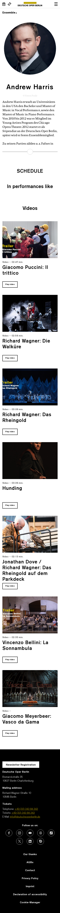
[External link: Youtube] (30, 833)
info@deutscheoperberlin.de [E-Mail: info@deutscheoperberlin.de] (25, 817)
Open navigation (56, 4)
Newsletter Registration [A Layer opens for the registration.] (21, 765)
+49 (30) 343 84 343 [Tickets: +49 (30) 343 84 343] (23, 813)
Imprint (30, 886)
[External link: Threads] (40, 833)
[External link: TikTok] (51, 833)
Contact (30, 870)
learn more (30, 152)
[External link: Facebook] (9, 833)
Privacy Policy (30, 878)
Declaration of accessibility (30, 894)
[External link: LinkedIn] (30, 841)
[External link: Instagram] (19, 833)
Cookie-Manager (30, 902)
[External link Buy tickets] (9, 4)
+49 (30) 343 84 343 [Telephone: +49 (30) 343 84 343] (26, 809)
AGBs (30, 862)
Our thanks (30, 854)
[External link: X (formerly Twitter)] (19, 841)
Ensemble (9, 13)
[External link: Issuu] (40, 841)
